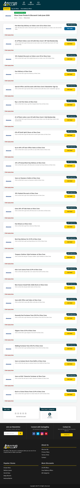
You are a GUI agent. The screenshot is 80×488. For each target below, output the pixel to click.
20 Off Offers (45, 467)
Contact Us (67, 434)
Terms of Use (45, 455)
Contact (44, 457)
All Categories (45, 473)
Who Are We (45, 449)
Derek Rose (7, 473)
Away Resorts (7, 475)
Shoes (20, 18)
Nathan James (8, 470)
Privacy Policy (45, 452)
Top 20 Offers (15, 8)
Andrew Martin (8, 478)
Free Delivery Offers (26, 8)
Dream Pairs (7, 467)
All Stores (6, 8)
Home (15, 18)
